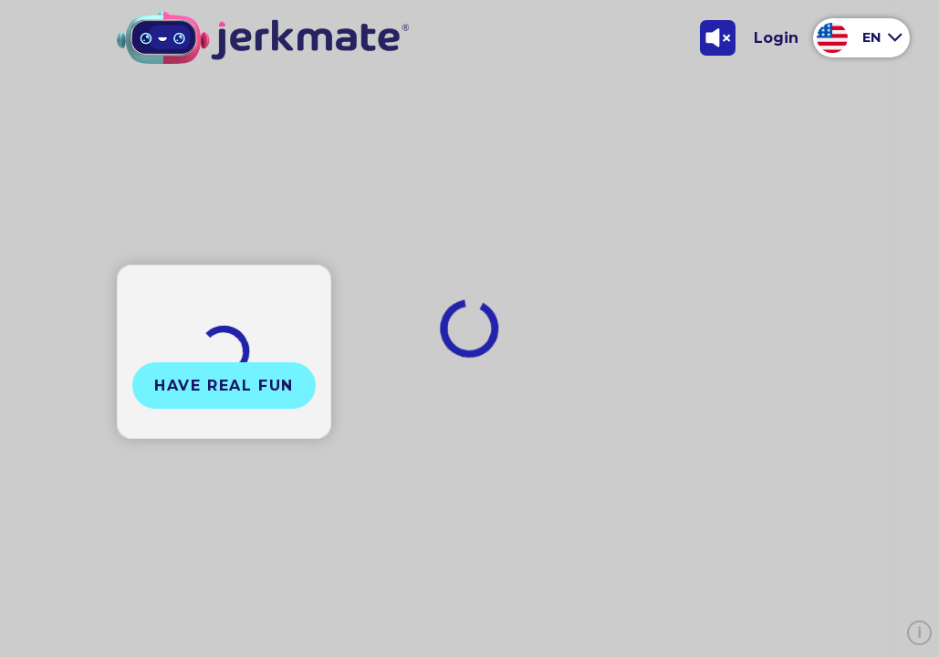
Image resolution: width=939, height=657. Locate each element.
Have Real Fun (224, 385)
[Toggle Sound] (717, 37)
